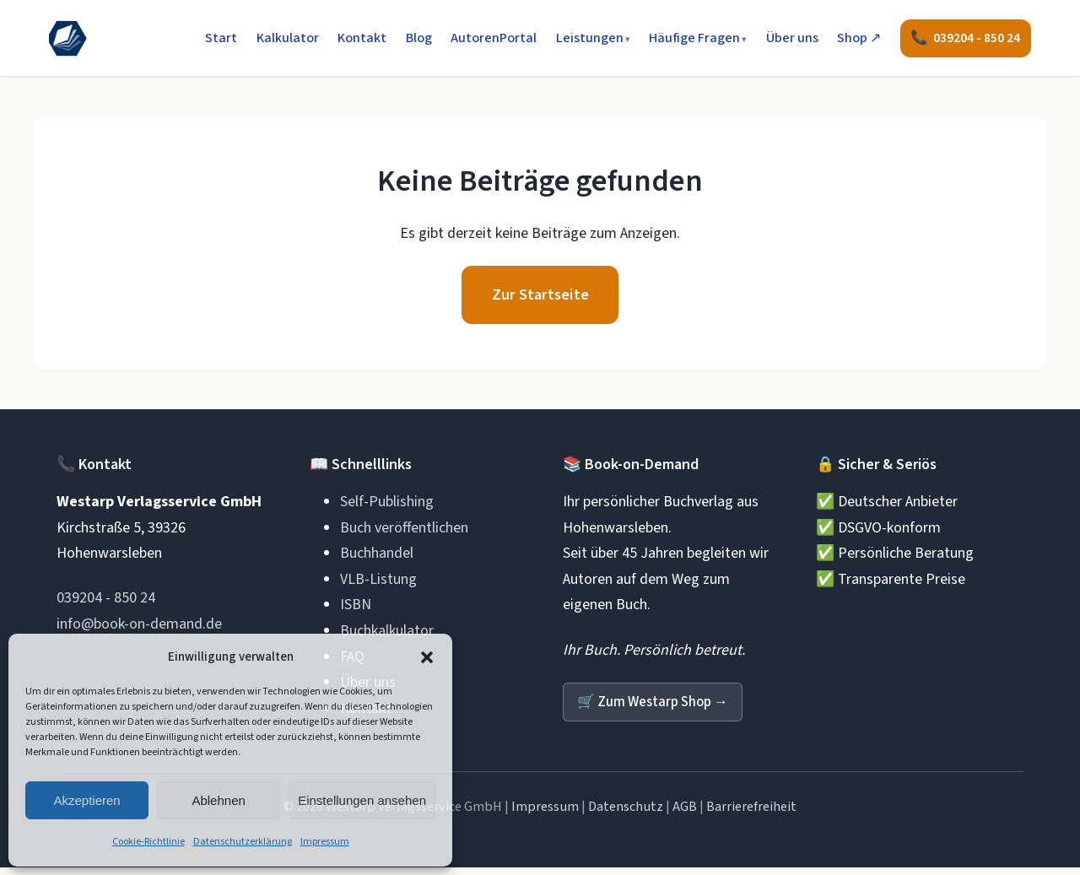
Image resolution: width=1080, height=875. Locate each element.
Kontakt (360, 39)
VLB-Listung (378, 585)
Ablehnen (218, 800)
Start (219, 39)
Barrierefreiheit (751, 814)
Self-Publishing (387, 508)
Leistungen (587, 39)
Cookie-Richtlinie (148, 841)
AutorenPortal (492, 39)
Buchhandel (376, 559)
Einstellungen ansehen (362, 800)
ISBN (355, 611)
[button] (426, 657)
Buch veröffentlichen (404, 533)
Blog (416, 39)
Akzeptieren (86, 800)
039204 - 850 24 (106, 604)
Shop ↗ (857, 39)
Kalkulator (285, 39)
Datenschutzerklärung (242, 841)
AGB (684, 814)
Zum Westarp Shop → (658, 708)
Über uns (790, 39)
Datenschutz (625, 814)
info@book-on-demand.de (139, 629)
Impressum (324, 841)
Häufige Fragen (692, 39)
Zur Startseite (540, 299)
